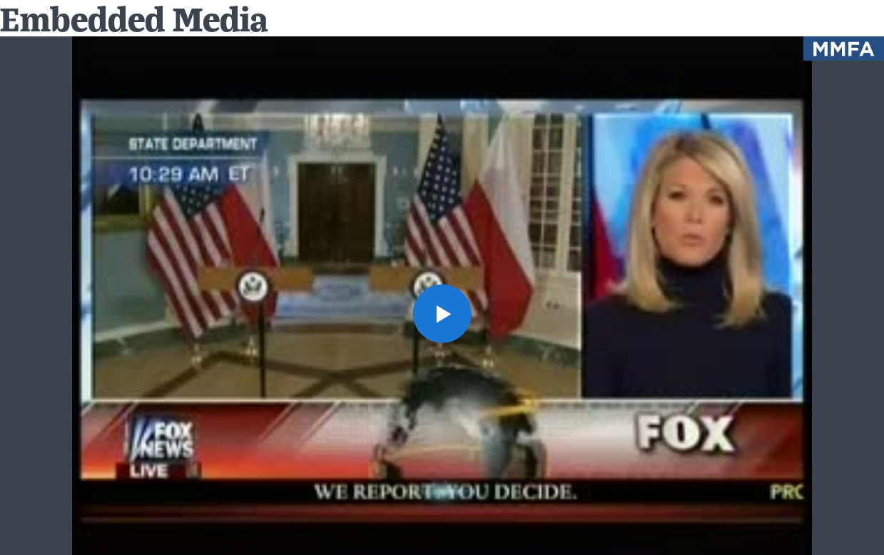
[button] (442, 313)
